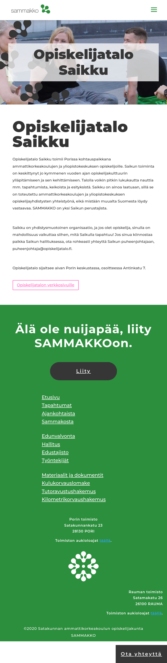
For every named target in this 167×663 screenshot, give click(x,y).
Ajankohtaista (58, 413)
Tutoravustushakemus (69, 491)
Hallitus (51, 444)
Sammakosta (57, 422)
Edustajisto (55, 452)
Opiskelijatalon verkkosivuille (45, 285)
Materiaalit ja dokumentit (72, 475)
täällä (105, 541)
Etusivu (51, 397)
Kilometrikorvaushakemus (74, 499)
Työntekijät (55, 460)
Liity (83, 371)
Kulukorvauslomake (66, 483)
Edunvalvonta (58, 436)
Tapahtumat (57, 405)
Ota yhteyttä (141, 654)
